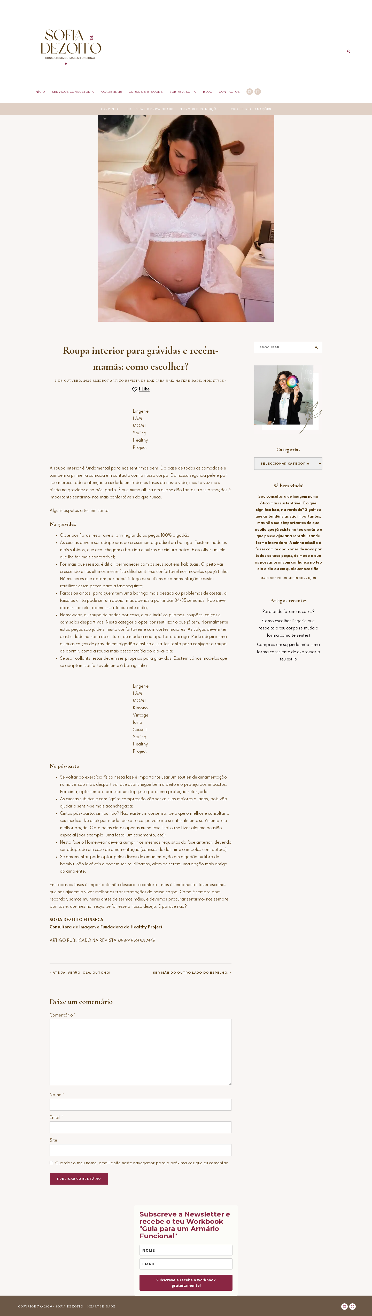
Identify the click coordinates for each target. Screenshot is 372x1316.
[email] (186, 1263)
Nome (57, 1094)
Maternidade (188, 380)
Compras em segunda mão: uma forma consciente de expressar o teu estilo (288, 651)
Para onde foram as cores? (288, 611)
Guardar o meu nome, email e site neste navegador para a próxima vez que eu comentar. (142, 1163)
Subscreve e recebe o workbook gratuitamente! (186, 1282)
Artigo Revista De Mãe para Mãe (141, 380)
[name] (186, 1249)
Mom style (213, 380)
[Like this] (140, 389)
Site (53, 1140)
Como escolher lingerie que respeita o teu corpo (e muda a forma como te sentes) (288, 628)
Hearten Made (101, 1306)
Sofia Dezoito (70, 45)
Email (56, 1117)
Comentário (63, 1015)
